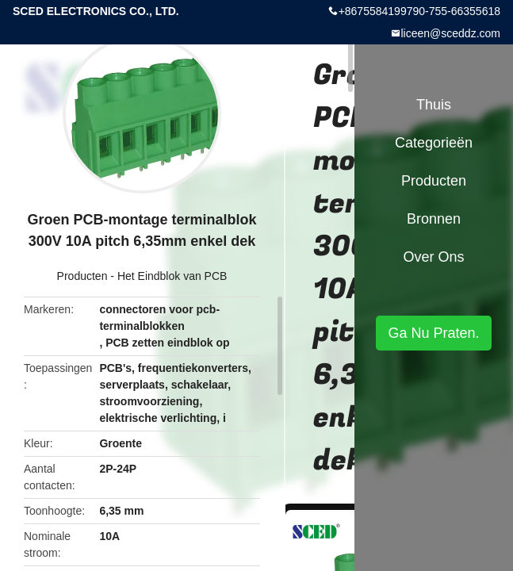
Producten (82, 276)
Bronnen (434, 219)
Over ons (433, 257)
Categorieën (434, 143)
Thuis (433, 105)
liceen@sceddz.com (451, 33)
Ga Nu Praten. (433, 333)
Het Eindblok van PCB (172, 276)
